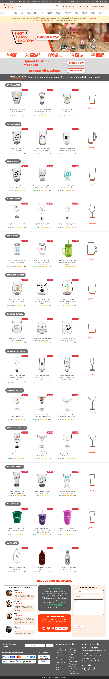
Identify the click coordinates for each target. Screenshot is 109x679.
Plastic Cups (100, 13)
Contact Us (59, 655)
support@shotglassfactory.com (92, 655)
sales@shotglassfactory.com (45, 20)
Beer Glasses (22, 13)
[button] (97, 6)
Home (9, 13)
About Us (59, 652)
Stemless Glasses (49, 13)
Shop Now (59, 665)
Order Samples (74, 673)
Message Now (94, 658)
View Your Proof (61, 672)
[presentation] (87, 620)
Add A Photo (61, 628)
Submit (79, 626)
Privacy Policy (60, 662)
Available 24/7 (68, 6)
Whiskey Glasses (58, 13)
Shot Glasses (15, 13)
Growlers (105, 13)
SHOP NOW (76, 70)
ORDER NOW (76, 63)
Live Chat (83, 6)
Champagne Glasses (67, 13)
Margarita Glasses (84, 13)
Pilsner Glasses (92, 13)
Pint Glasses (29, 13)
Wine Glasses (35, 13)
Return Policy (60, 660)
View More (92, 108)
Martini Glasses (76, 13)
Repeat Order (73, 661)
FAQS (57, 657)
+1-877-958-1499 (76, 1)
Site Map (72, 671)
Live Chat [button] (73, 20)
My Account (73, 668)
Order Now (48, 37)
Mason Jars (42, 13)
